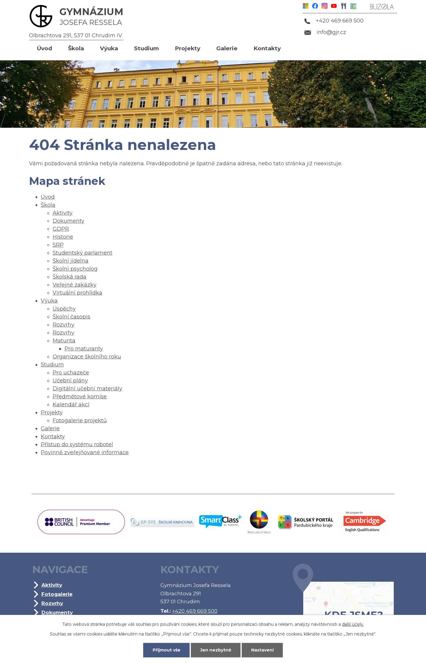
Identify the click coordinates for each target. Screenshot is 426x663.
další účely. (353, 624)
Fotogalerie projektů (80, 420)
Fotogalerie (56, 594)
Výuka (109, 48)
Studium (146, 48)
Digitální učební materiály (87, 388)
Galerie (227, 48)
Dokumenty (68, 221)
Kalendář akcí (71, 404)
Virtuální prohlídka (77, 293)
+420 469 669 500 (334, 20)
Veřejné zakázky (74, 285)
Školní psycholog (75, 269)
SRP (58, 245)
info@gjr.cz (325, 32)
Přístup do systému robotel (77, 444)
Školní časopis (71, 316)
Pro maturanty (83, 348)
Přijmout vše (166, 650)
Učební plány (70, 380)
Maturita (64, 340)
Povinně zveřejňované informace (85, 452)
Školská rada (69, 277)
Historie (63, 237)
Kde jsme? (343, 601)
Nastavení (262, 650)
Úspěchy (64, 308)
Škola (76, 48)
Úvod (44, 48)
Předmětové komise (80, 396)
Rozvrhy (63, 324)
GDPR (61, 229)
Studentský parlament (82, 253)
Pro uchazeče (71, 372)
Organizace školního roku (87, 356)
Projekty (187, 48)
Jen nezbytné (215, 650)
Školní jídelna (70, 261)
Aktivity (62, 213)
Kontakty (267, 48)
